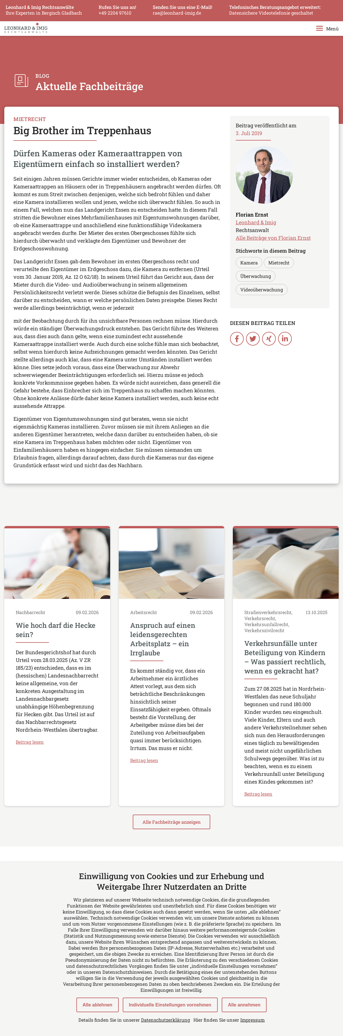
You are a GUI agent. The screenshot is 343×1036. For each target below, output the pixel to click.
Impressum (252, 1020)
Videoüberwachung (261, 290)
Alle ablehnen (97, 1004)
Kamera (249, 263)
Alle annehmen (244, 1004)
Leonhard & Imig (256, 222)
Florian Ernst (252, 214)
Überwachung (255, 276)
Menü (327, 29)
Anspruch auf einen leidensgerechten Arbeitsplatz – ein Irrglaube (162, 639)
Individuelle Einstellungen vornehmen (170, 1004)
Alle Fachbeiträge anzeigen (171, 822)
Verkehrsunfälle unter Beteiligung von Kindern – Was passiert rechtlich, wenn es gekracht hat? (285, 657)
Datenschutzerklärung (165, 1020)
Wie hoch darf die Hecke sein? (56, 630)
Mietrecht (279, 263)
